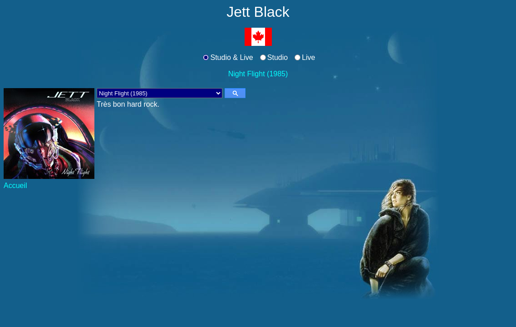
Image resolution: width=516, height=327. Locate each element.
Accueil (15, 185)
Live (308, 57)
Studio (277, 57)
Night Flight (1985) (258, 74)
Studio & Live (231, 57)
